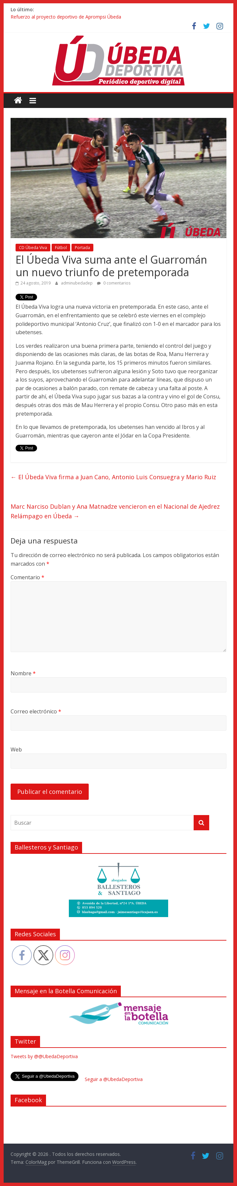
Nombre (23, 673)
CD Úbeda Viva (33, 247)
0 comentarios (113, 283)
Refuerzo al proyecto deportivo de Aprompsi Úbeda (66, 17)
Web (16, 749)
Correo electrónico (36, 711)
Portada (82, 247)
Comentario (27, 577)
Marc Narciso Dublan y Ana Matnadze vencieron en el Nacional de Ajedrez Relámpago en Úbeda (115, 511)
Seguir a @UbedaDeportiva (114, 1079)
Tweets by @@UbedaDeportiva (44, 1056)
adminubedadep (77, 283)
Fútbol (61, 247)
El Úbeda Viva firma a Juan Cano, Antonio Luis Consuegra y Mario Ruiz (113, 477)
